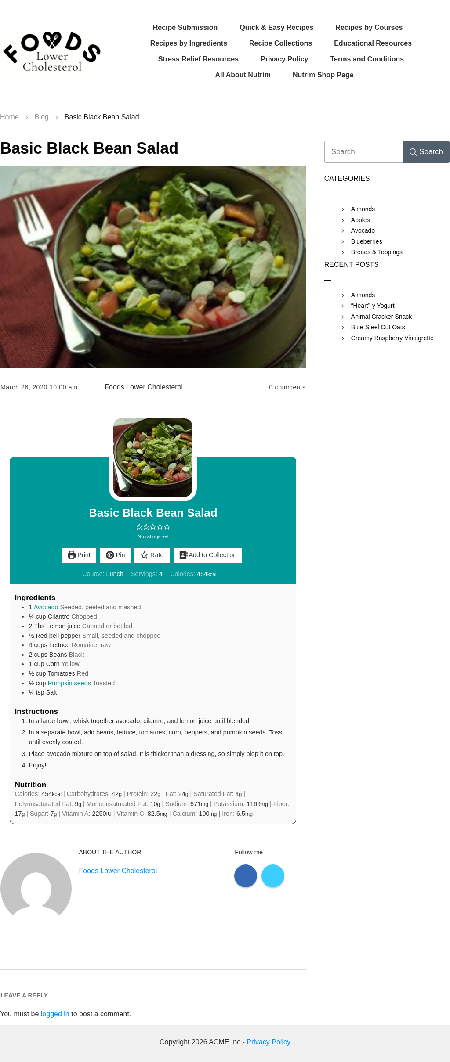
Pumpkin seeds (69, 683)
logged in (55, 1014)
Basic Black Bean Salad (89, 148)
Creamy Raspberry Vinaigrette (392, 338)
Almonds (363, 208)
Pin (115, 554)
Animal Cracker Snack (381, 316)
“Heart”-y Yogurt (373, 305)
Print (79, 554)
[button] (139, 526)
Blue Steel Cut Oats (378, 327)
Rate (151, 554)
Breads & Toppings (377, 252)
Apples (360, 219)
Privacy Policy (268, 1042)
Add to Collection (208, 554)
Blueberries (366, 241)
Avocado (46, 607)
